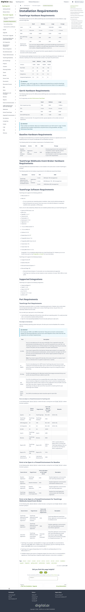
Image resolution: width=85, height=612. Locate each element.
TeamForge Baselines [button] (8, 57)
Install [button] (4, 29)
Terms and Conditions (60, 597)
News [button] (4, 90)
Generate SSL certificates (9, 26)
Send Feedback (13, 599)
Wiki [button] (4, 87)
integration (27, 563)
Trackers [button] (5, 66)
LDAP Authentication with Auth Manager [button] (8, 106)
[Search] (79, 2)
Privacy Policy (47, 575)
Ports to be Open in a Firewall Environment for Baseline (76, 23)
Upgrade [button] (5, 32)
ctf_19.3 (38, 561)
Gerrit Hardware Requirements (76, 8)
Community (12, 595)
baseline (48, 563)
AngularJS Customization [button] (9, 115)
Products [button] (66, 2)
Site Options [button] (6, 118)
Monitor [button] (5, 96)
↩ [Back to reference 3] (62, 555)
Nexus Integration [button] (7, 49)
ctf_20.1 (29, 561)
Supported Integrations (74, 17)
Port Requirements (73, 19)
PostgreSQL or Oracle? (38, 254)
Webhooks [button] (5, 109)
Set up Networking (8, 24)
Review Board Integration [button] (6, 45)
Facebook (34, 597)
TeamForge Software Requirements (76, 15)
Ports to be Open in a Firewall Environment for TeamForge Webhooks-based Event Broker (77, 27)
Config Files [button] (5, 121)
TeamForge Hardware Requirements (74, 6)
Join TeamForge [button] (6, 60)
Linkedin (34, 599)
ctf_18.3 (57, 561)
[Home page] (20, 6)
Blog (10, 597)
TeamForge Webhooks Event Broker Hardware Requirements (77, 13)
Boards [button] (4, 75)
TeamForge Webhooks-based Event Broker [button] (8, 39)
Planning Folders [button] (7, 69)
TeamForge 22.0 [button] (19, 2)
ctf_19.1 (47, 561)
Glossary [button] (5, 133)
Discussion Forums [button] (7, 84)
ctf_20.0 (33, 561)
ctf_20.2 (24, 561)
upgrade (21, 563)
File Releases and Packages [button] (7, 93)
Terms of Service (54, 575)
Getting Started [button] (6, 9)
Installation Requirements (10, 21)
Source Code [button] (6, 78)
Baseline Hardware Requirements (76, 10)
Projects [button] (5, 63)
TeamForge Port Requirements (77, 20)
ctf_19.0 (52, 561)
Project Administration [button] (8, 54)
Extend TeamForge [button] (7, 112)
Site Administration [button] (7, 51)
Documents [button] (5, 81)
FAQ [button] (4, 130)
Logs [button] (4, 127)
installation (62, 561)
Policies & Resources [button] (33, 2)
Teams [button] (4, 72)
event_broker (54, 563)
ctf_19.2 (43, 561)
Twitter (34, 595)
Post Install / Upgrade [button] (8, 35)
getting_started (34, 563)
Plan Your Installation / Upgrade (9, 18)
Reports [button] (5, 99)
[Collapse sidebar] (9, 588)
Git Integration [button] (6, 42)
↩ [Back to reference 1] (46, 546)
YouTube (34, 601)
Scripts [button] (4, 124)
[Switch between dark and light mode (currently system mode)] (73, 2)
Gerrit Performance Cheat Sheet (37, 98)
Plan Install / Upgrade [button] (8, 15)
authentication (42, 563)
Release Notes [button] (6, 12)
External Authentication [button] (8, 102)
